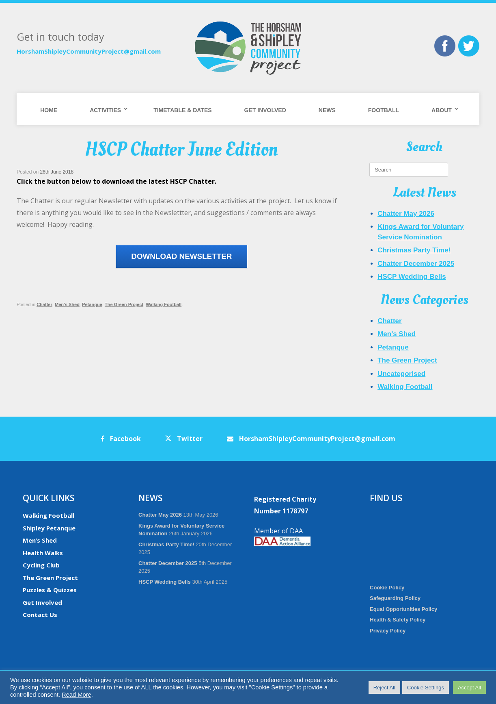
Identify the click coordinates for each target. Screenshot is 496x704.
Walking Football (163, 304)
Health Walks (43, 553)
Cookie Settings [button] (425, 687)
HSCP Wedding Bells (411, 276)
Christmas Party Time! (414, 250)
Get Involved (265, 110)
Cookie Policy (387, 587)
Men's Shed (67, 304)
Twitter (184, 438)
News (327, 110)
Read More (76, 694)
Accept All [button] (469, 687)
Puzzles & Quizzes (50, 590)
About (441, 110)
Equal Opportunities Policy (403, 609)
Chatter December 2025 (415, 263)
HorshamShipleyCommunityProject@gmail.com (89, 51)
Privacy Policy (387, 631)
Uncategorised (401, 374)
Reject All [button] (384, 687)
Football (383, 110)
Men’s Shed (40, 540)
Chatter (44, 304)
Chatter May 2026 (405, 213)
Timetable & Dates (182, 110)
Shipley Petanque (49, 528)
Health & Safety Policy (397, 620)
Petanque (92, 304)
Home (48, 110)
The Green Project (124, 304)
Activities (105, 110)
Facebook (121, 438)
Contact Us (40, 615)
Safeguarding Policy (395, 598)
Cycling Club (41, 565)
